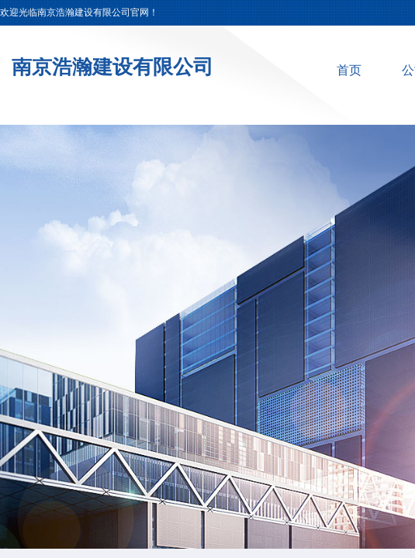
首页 (349, 70)
